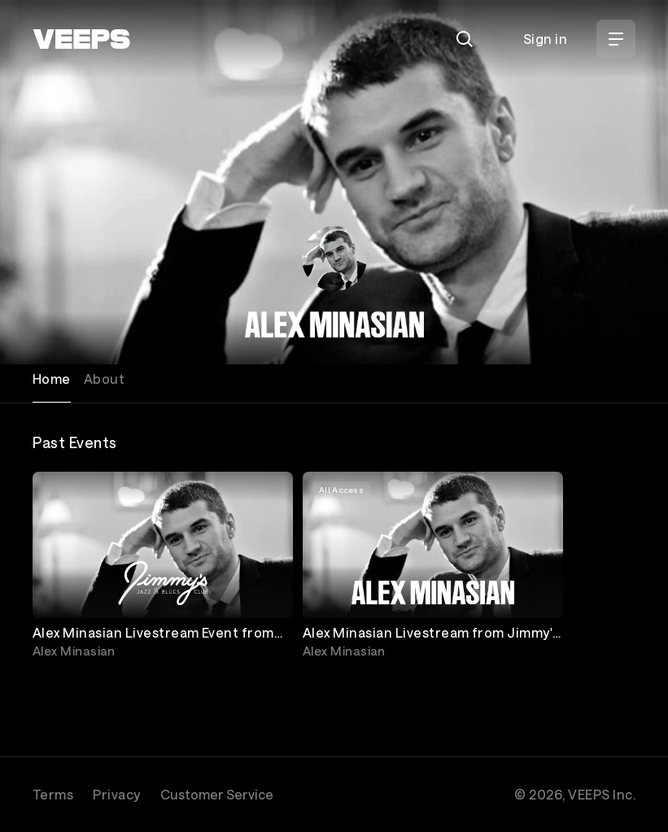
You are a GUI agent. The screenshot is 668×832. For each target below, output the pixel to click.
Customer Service (216, 794)
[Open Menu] (615, 39)
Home (52, 378)
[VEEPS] (81, 39)
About (104, 378)
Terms (53, 794)
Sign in (545, 38)
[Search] (464, 39)
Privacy (116, 794)
